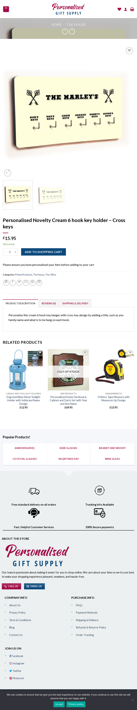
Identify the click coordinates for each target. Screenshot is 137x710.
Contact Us (16, 634)
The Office (50, 274)
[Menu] (6, 9)
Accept (59, 704)
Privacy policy (76, 704)
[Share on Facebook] (13, 283)
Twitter (15, 670)
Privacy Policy (17, 612)
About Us (14, 605)
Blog (12, 627)
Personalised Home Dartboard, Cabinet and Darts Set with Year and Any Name (68, 400)
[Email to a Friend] (26, 283)
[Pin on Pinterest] (33, 283)
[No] (132, 701)
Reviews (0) (49, 303)
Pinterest (16, 678)
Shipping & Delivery (75, 303)
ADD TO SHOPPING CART (43, 252)
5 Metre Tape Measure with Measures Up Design (114, 398)
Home (56, 25)
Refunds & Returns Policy (91, 627)
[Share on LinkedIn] (39, 283)
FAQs (79, 605)
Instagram (16, 663)
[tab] (20, 303)
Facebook (16, 656)
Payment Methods (87, 612)
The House (76, 25)
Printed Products (23, 274)
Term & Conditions (20, 620)
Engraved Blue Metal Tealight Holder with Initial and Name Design (23, 400)
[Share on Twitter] (19, 283)
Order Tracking (85, 634)
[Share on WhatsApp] (6, 283)
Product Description (20, 303)
